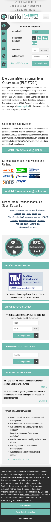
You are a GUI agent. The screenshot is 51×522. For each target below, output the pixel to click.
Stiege (44, 216)
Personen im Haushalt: (17, 39)
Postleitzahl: (17, 31)
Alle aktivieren (25, 505)
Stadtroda (14, 220)
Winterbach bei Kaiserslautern (27, 221)
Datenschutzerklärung (30, 494)
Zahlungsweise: (18, 56)
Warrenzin (41, 220)
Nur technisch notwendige (25, 512)
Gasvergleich (23, 106)
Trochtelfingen (29, 217)
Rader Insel (37, 217)
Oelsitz (26, 210)
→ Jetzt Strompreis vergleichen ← (25, 150)
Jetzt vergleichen (40, 63)
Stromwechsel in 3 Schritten (19, 459)
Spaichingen (41, 210)
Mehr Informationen (25, 518)
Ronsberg (12, 210)
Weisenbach (22, 223)
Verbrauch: (16, 49)
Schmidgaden (20, 210)
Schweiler (32, 210)
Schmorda (35, 223)
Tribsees (29, 214)
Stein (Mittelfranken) (16, 217)
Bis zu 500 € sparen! (19, 63)
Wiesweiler (18, 214)
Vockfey (34, 214)
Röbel (39, 214)
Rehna (23, 214)
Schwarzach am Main (27, 227)
